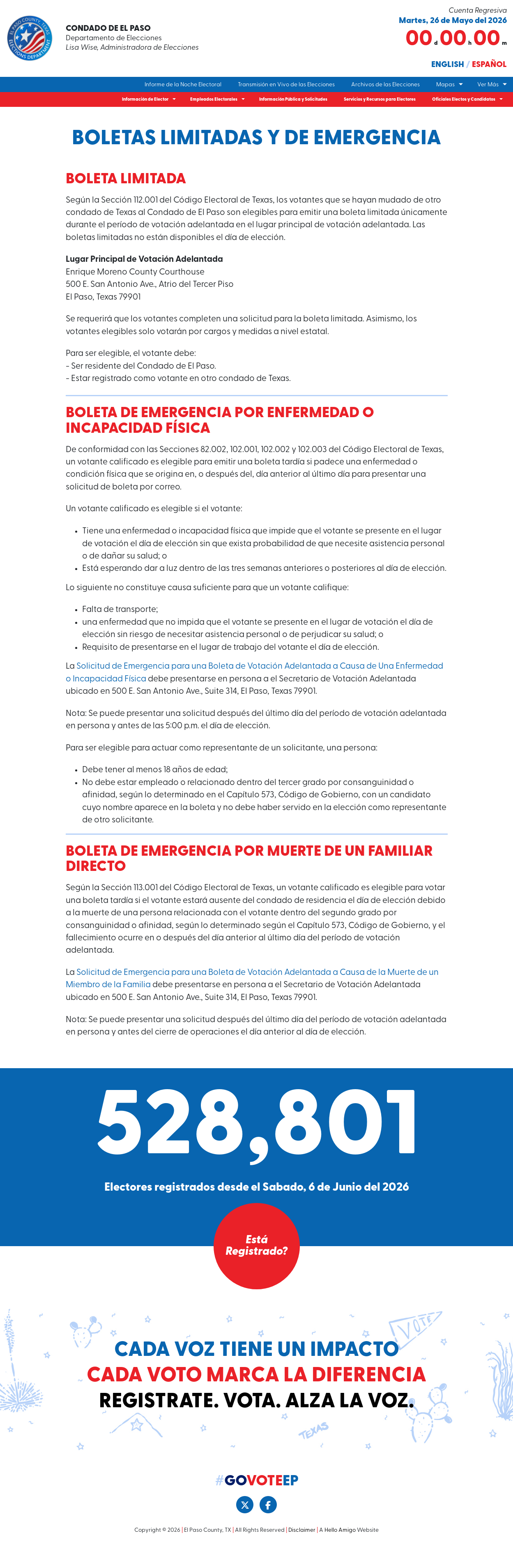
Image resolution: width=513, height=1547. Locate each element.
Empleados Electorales (213, 99)
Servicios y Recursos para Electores (380, 99)
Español (489, 65)
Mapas (445, 85)
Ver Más (488, 85)
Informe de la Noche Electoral (183, 85)
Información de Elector (145, 99)
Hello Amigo (340, 1530)
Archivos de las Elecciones (385, 85)
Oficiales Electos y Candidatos (463, 99)
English (447, 65)
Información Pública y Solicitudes (293, 99)
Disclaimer (301, 1530)
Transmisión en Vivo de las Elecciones (286, 85)
